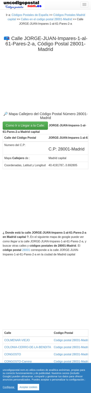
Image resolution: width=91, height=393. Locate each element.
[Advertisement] (45, 79)
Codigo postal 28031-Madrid (72, 340)
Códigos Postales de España (30, 14)
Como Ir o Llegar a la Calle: (25, 125)
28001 (26, 249)
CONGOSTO (12, 354)
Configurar (9, 387)
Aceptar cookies (28, 387)
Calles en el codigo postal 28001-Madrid (46, 19)
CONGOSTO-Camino (18, 361)
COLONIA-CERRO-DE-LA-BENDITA (27, 347)
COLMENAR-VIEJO (17, 340)
